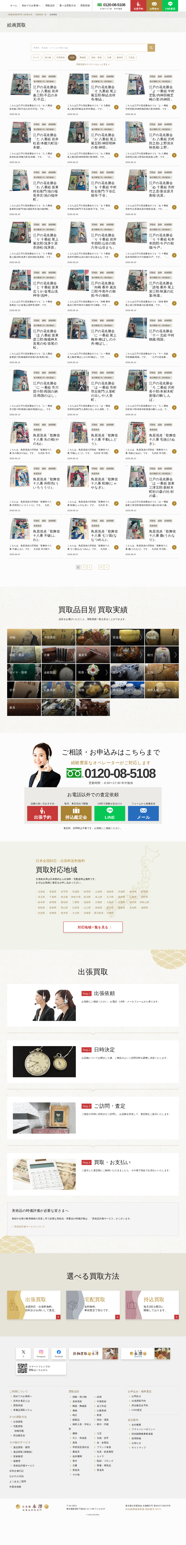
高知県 (133, 910)
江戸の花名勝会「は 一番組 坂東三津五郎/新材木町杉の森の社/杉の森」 (162, 487)
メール (143, 819)
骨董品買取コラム (22, 1413)
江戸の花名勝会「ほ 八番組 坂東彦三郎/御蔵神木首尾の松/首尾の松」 (46, 339)
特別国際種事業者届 (142, 1437)
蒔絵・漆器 (96, 57)
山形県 (98, 894)
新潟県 (87, 899)
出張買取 (18, 1424)
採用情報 (136, 1441)
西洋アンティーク (124, 691)
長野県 (144, 899)
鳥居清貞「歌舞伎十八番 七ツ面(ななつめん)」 (104, 535)
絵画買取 (52, 76)
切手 (12, 691)
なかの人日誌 (16, 1479)
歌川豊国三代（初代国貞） (44, 81)
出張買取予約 (139, 1403)
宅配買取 (18, 1429)
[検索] (151, 48)
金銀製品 (50, 673)
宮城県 (75, 894)
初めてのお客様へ (31, 5)
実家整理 (18, 1459)
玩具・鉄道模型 (105, 1454)
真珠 (75, 1445)
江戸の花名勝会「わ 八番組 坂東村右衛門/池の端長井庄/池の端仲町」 (46, 191)
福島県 (110, 894)
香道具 (100, 1473)
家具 (12, 709)
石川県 (110, 899)
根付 (150, 655)
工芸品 (131, 57)
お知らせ (136, 1446)
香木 (75, 1464)
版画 (44, 76)
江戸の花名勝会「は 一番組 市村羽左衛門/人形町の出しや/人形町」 (104, 391)
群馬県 (144, 894)
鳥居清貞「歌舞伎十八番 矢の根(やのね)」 (46, 439)
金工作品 (101, 1409)
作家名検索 (15, 1489)
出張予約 (138, 9)
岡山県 (64, 910)
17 (101, 567)
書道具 (120, 57)
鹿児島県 (98, 915)
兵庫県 (121, 904)
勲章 (99, 1418)
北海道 (41, 894)
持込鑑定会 (76, 819)
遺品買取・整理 (21, 1450)
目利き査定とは (21, 1403)
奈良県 (133, 904)
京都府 (98, 904)
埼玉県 (41, 899)
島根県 (53, 910)
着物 (81, 691)
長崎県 (53, 915)
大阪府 (110, 904)
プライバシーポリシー (143, 1432)
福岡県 (144, 910)
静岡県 (53, 904)
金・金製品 (103, 1445)
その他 (82, 709)
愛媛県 (121, 910)
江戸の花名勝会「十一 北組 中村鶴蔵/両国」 (162, 335)
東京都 (64, 899)
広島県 (75, 910)
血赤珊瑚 (77, 1459)
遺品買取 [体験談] (22, 1455)
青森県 (53, 894)
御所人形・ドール (159, 691)
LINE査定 (170, 9)
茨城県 (121, 894)
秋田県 (87, 894)
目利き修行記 (16, 1474)
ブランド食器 (104, 1450)
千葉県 (53, 899)
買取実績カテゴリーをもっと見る (92, 64)
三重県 (75, 904)
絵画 (72, 57)
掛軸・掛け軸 (80, 1399)
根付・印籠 (103, 1427)
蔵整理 (16, 1464)
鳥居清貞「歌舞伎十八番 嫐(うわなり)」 (162, 535)
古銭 (150, 673)
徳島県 (98, 910)
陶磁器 (83, 57)
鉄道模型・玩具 (54, 709)
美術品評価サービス (24, 1468)
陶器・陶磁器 (80, 1409)
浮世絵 (36, 76)
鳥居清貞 (37, 430)
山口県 (87, 910)
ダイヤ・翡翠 (18, 673)
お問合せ (154, 9)
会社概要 (136, 1427)
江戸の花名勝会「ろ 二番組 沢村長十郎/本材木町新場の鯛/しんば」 (162, 391)
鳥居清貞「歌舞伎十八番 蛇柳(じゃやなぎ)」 (104, 483)
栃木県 (133, 894)
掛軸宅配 (19, 1433)
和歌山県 (144, 904)
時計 (75, 1418)
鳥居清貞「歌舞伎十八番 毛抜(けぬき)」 (162, 439)
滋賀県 (87, 904)
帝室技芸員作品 (81, 1450)
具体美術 (77, 1404)
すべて (36, 57)
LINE (110, 819)
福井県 (121, 899)
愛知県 (64, 904)
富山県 (98, 899)
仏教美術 (50, 691)
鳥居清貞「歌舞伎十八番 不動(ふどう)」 (104, 439)
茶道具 (117, 637)
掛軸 (12, 637)
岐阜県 (41, 904)
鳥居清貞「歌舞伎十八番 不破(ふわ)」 (46, 535)
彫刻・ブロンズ (105, 1464)
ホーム (13, 5)
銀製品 (76, 1422)
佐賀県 (41, 915)
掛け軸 (48, 57)
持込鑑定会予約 (140, 1408)
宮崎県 (87, 915)
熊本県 (64, 915)
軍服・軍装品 (104, 1468)
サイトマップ (139, 1450)
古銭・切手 (103, 1441)
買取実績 (85, 5)
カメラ (117, 673)
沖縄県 (110, 915)
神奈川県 (76, 899)
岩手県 (64, 894)
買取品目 (50, 5)
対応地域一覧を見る (93, 930)
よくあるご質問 (17, 1484)
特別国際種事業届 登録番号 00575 (143, 1512)
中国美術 (60, 57)
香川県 (110, 910)
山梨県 (133, 899)
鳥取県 (41, 910)
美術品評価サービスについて (29, 1229)
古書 (109, 57)
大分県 (75, 915)
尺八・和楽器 (80, 1441)
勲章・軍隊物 (87, 673)
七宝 (99, 1436)
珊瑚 (75, 1436)
